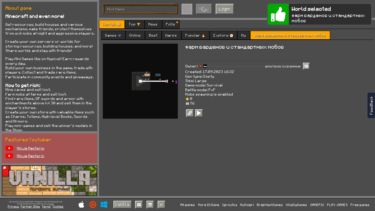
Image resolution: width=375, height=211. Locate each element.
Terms (46, 206)
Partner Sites (30, 206)
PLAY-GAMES (337, 205)
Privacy (13, 206)
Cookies (58, 206)
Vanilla (122, 204)
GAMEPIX (317, 205)
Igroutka (229, 205)
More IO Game (208, 205)
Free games (360, 205)
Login (225, 8)
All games (187, 205)
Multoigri (247, 205)
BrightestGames (270, 205)
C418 (51, 204)
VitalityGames (296, 205)
